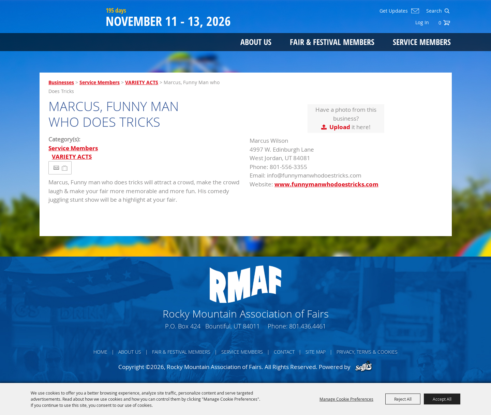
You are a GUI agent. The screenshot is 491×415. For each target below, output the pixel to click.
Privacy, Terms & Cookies (367, 352)
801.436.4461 (307, 326)
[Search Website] (433, 11)
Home (100, 352)
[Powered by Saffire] (364, 367)
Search (447, 11)
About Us (255, 41)
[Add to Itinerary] (65, 168)
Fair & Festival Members (332, 41)
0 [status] (439, 22)
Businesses (61, 82)
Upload (339, 127)
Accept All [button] (442, 399)
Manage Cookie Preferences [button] (346, 399)
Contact (284, 352)
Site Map (316, 352)
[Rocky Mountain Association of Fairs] (71, 31)
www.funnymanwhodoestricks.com (326, 184)
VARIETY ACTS (141, 82)
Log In (422, 22)
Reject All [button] (403, 399)
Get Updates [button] (394, 11)
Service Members (422, 41)
